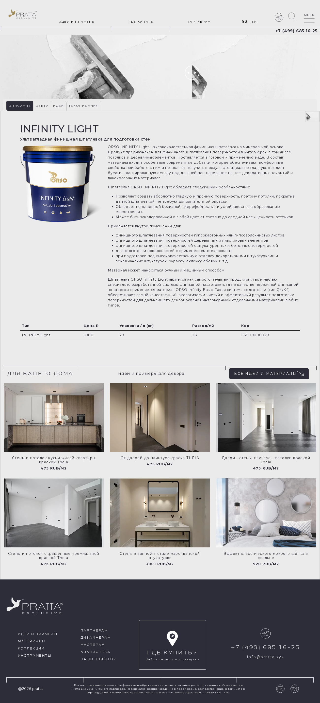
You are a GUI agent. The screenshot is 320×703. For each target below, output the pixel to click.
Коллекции (31, 648)
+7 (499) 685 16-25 (296, 31)
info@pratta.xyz (265, 657)
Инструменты (34, 656)
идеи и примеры (77, 21)
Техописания (84, 106)
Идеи (58, 106)
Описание (19, 106)
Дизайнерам (95, 638)
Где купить (141, 21)
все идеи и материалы (269, 373)
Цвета (42, 106)
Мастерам (92, 645)
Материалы (32, 641)
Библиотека (95, 652)
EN (254, 21)
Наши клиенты (98, 659)
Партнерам (199, 21)
